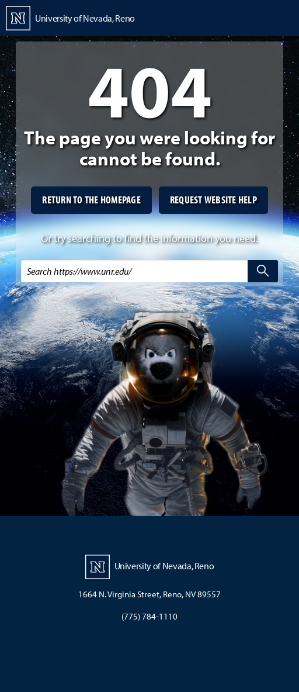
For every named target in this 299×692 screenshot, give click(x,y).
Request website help (213, 199)
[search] (263, 271)
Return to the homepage (91, 199)
